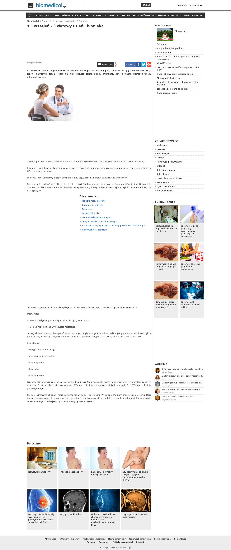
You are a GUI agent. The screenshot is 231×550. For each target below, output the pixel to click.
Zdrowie (38, 15)
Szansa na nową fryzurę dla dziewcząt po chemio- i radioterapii (113, 225)
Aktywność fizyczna (144, 15)
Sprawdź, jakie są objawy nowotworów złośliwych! (166, 229)
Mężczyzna (109, 15)
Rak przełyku (163, 153)
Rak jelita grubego (166, 170)
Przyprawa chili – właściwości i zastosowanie (181, 389)
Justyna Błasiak (167, 372)
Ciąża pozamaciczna (167, 93)
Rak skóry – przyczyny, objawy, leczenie (102, 473)
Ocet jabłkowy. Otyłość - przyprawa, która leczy (178, 68)
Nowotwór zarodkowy (39, 472)
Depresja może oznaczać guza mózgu (135, 515)
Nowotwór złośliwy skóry (169, 161)
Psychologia (124, 15)
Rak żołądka (163, 182)
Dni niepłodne (164, 52)
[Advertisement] (89, 44)
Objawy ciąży (181, 31)
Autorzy (161, 364)
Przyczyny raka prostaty (93, 200)
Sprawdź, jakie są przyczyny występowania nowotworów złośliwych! (189, 231)
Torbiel (160, 157)
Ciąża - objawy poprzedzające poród (175, 74)
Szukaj (146, 5)
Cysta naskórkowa (166, 186)
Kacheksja (162, 145)
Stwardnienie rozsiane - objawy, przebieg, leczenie (178, 83)
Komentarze (107, 64)
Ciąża (78, 15)
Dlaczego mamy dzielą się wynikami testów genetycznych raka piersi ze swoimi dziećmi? (41, 518)
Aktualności (50, 538)
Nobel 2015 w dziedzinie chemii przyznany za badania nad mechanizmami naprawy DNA (103, 519)
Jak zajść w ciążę (165, 63)
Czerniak (161, 149)
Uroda (48, 15)
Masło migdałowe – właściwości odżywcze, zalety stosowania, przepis (182, 382)
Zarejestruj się (195, 5)
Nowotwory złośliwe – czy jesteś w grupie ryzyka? (166, 267)
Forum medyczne (193, 15)
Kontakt (140, 542)
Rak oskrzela (163, 174)
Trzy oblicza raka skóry (71, 472)
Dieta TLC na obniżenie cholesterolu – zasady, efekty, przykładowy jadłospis (182, 369)
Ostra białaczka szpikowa (169, 178)
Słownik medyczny (117, 538)
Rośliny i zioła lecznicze (94, 538)
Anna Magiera (167, 386)
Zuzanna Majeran (168, 393)
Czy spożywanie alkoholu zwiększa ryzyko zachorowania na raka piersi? (135, 476)
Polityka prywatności (123, 542)
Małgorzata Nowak (169, 399)
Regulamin (104, 542)
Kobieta (97, 15)
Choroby (161, 15)
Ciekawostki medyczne (140, 538)
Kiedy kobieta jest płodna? (170, 48)
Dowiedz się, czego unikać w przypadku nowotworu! (166, 305)
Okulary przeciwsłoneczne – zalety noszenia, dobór (182, 375)
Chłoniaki (161, 165)
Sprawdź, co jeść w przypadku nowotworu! (190, 267)
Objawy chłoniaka (90, 213)
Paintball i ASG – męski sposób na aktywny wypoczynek (178, 57)
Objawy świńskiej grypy (168, 78)
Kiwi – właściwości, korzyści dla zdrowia (178, 396)
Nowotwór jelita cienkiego (94, 229)
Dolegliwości (175, 15)
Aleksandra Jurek (168, 379)
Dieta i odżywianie (63, 15)
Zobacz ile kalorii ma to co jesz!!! (173, 88)
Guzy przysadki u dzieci (71, 514)
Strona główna (29, 16)
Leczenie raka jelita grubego (96, 217)
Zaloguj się (181, 5)
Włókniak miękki (165, 190)
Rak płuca (87, 209)
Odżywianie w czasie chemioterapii (99, 221)
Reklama (91, 542)
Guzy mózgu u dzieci (92, 205)
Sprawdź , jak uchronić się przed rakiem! (190, 305)
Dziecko (87, 15)
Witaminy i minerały (69, 538)
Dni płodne (162, 44)
